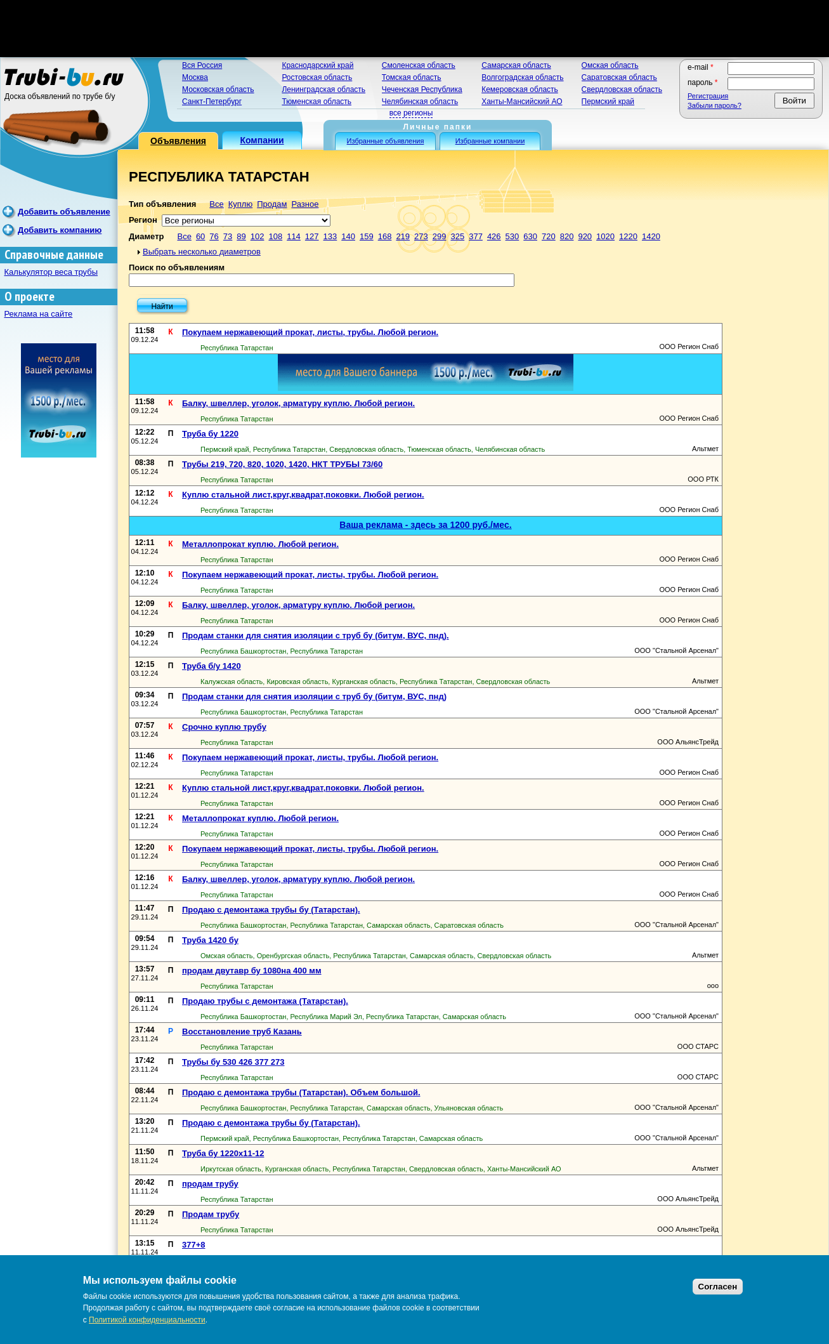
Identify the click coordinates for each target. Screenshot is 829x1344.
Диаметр (146, 236)
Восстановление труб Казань (242, 1031)
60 (200, 236)
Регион (143, 220)
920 (585, 236)
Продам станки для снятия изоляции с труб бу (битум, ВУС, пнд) (314, 696)
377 (476, 236)
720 (549, 236)
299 (440, 236)
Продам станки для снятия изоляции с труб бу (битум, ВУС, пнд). (315, 635)
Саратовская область (619, 77)
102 (257, 236)
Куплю (240, 204)
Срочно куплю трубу (224, 727)
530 (512, 236)
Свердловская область (622, 89)
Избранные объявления (385, 141)
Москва (195, 77)
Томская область (411, 77)
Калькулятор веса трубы (51, 272)
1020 (605, 236)
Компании (262, 140)
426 (494, 236)
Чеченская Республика (422, 89)
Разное (304, 204)
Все (216, 204)
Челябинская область (420, 101)
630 (530, 236)
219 (403, 236)
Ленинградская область (323, 89)
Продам (272, 204)
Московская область (218, 89)
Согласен (718, 1286)
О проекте (29, 297)
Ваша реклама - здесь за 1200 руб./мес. (425, 525)
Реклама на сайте (38, 314)
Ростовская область (317, 77)
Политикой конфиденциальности (147, 1319)
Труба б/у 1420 (211, 666)
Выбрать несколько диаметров (202, 251)
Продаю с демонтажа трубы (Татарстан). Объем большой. (301, 1092)
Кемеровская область (519, 89)
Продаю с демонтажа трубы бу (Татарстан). (271, 909)
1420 (651, 236)
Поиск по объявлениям (177, 267)
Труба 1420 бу (210, 940)
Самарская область (516, 65)
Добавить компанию (59, 230)
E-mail (701, 67)
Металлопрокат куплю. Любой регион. (260, 544)
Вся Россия (202, 65)
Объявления (178, 141)
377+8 (194, 1244)
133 (330, 236)
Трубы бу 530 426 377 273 (233, 1062)
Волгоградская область (522, 77)
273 (421, 236)
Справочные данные (53, 255)
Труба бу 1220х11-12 (223, 1153)
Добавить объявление (64, 211)
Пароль (703, 82)
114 (294, 236)
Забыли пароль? (714, 105)
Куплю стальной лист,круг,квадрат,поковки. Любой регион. (303, 494)
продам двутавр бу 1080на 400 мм (252, 970)
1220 (628, 236)
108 (275, 236)
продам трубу (210, 1184)
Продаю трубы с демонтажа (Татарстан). (265, 1001)
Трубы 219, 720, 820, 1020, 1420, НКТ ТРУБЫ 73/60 (282, 464)
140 (348, 236)
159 (367, 236)
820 (567, 236)
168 (385, 236)
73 (227, 236)
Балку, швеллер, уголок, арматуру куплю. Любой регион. (298, 403)
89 (241, 236)
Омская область (610, 65)
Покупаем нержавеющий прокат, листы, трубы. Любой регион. (310, 332)
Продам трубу (210, 1214)
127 (312, 236)
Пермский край (608, 101)
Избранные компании (490, 141)
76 (213, 236)
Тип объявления (162, 204)
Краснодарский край (317, 65)
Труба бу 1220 (210, 433)
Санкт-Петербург (212, 101)
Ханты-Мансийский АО (521, 101)
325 (457, 236)
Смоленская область (418, 65)
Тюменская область (316, 101)
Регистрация (708, 96)
